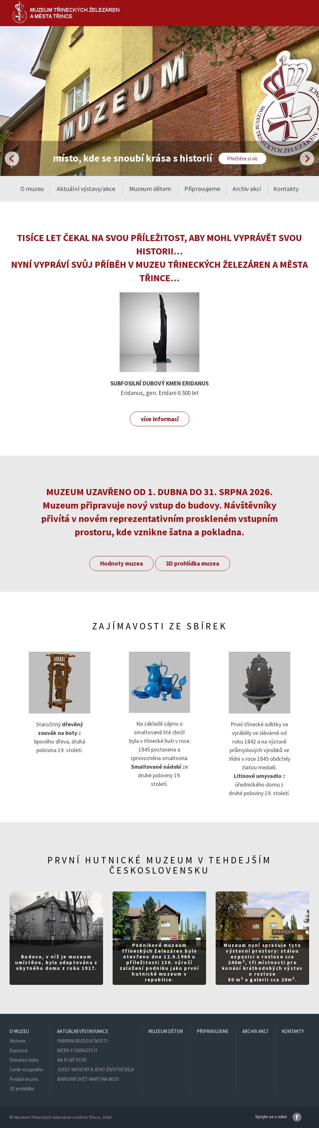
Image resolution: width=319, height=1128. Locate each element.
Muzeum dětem (150, 189)
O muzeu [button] (32, 189)
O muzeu (19, 1031)
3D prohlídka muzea (192, 563)
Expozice (18, 1050)
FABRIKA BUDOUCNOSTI (82, 1041)
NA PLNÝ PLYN (71, 1060)
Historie (18, 1041)
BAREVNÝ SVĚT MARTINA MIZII (88, 1079)
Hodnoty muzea (121, 563)
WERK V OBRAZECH (77, 1050)
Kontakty (286, 189)
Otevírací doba (24, 1060)
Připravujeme (202, 189)
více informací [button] (160, 419)
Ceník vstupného (26, 1069)
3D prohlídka (22, 1089)
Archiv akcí (247, 189)
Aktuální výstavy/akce (82, 1031)
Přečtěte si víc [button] (242, 158)
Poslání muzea (24, 1079)
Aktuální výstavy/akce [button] (86, 189)
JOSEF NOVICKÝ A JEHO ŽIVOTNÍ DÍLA (95, 1069)
